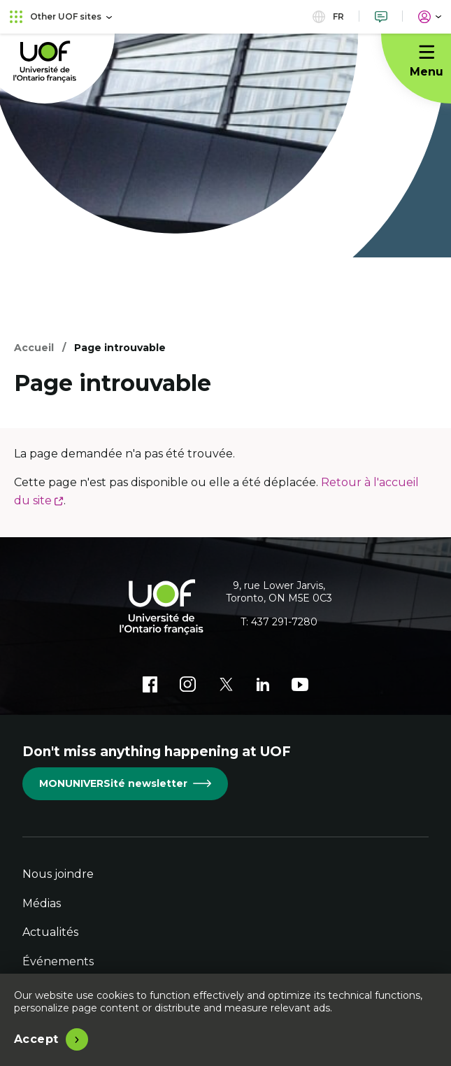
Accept (36, 1039)
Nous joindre (58, 874)
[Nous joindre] (381, 16)
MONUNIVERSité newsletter (125, 783)
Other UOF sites (61, 16)
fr (328, 16)
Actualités (50, 932)
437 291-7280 (284, 622)
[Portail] (429, 16)
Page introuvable (120, 347)
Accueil (34, 347)
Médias (41, 903)
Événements (58, 961)
